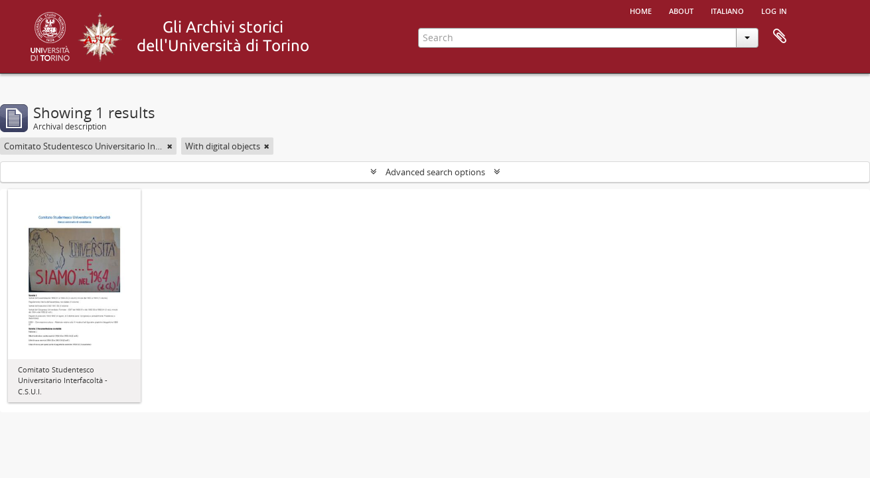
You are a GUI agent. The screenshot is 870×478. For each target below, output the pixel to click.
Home (641, 10)
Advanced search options (435, 172)
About (681, 10)
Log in (774, 10)
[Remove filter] (170, 146)
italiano (727, 10)
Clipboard (779, 36)
